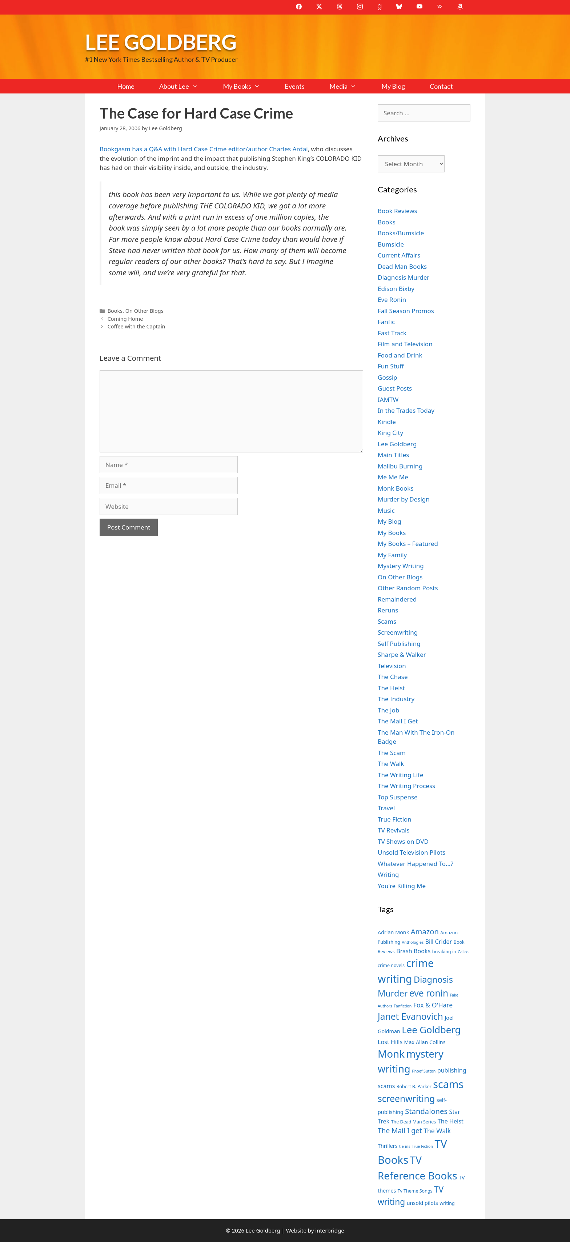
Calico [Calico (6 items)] (463, 951)
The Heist (391, 688)
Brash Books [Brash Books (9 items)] (413, 951)
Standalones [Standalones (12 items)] (426, 1111)
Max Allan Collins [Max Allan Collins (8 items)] (425, 1042)
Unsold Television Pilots (412, 852)
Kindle (387, 422)
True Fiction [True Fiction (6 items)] (422, 1146)
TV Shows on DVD (403, 841)
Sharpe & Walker (402, 654)
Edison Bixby (396, 288)
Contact (441, 86)
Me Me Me (393, 477)
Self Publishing (399, 643)
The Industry (396, 699)
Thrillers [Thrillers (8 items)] (388, 1145)
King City (390, 432)
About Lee (184, 86)
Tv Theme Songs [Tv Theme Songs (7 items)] (415, 1191)
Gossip (387, 377)
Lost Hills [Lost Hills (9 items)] (390, 1042)
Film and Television (405, 344)
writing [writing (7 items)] (446, 1203)
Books (115, 310)
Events (295, 86)
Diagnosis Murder (403, 277)
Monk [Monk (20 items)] (391, 1054)
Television (392, 666)
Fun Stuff (391, 366)
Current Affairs (399, 255)
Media (349, 86)
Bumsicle (391, 244)
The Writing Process (406, 786)
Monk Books (396, 488)
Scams (387, 621)
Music (386, 510)
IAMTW (388, 399)
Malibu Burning (400, 466)
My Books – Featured (408, 543)
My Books (247, 86)
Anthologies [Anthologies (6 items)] (413, 942)
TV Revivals (394, 830)
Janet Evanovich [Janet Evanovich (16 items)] (410, 1016)
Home (126, 86)
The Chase (393, 676)
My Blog (393, 86)
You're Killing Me (402, 886)
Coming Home (125, 318)
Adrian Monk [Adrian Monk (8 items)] (393, 932)
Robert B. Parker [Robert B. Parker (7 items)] (414, 1086)
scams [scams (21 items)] (448, 1084)
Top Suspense (398, 797)
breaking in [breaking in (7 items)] (444, 952)
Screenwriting (398, 632)
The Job (388, 710)
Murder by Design (404, 499)
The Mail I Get (398, 721)
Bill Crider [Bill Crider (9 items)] (438, 942)
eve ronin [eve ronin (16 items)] (428, 993)
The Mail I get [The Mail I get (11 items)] (400, 1130)
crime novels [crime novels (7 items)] (391, 965)
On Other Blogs (144, 310)
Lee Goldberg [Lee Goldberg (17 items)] (431, 1029)
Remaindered (397, 599)
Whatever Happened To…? (415, 863)
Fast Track (392, 333)
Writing (388, 874)
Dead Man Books (402, 266)
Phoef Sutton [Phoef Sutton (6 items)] (423, 1071)
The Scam (392, 752)
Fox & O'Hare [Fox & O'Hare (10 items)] (433, 1005)
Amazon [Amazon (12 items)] (425, 931)
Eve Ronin (392, 299)
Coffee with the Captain (136, 326)
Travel (386, 808)
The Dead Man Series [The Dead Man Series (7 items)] (413, 1122)
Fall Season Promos (406, 311)
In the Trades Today (406, 410)
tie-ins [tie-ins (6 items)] (404, 1146)
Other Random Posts (408, 588)
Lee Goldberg (161, 41)
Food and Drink (400, 355)
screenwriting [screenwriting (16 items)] (406, 1099)
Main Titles (393, 455)
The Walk (391, 763)
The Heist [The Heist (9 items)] (450, 1121)
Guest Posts (395, 388)
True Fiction (395, 819)
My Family (392, 555)
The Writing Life (401, 775)
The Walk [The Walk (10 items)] (437, 1130)
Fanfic (386, 322)
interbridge (329, 1230)
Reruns (388, 610)
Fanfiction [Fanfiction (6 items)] (403, 1006)
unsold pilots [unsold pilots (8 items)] (422, 1202)
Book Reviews (397, 211)
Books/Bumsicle (401, 233)
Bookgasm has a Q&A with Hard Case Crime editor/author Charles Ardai (204, 149)
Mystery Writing (401, 566)
